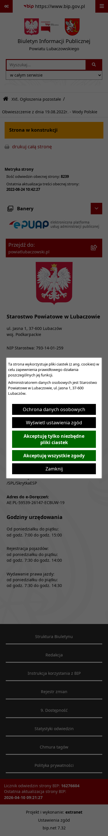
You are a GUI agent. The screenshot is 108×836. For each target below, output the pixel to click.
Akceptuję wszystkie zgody (54, 455)
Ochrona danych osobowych (54, 409)
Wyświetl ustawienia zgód (54, 422)
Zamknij (54, 469)
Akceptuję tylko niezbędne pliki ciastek (54, 439)
